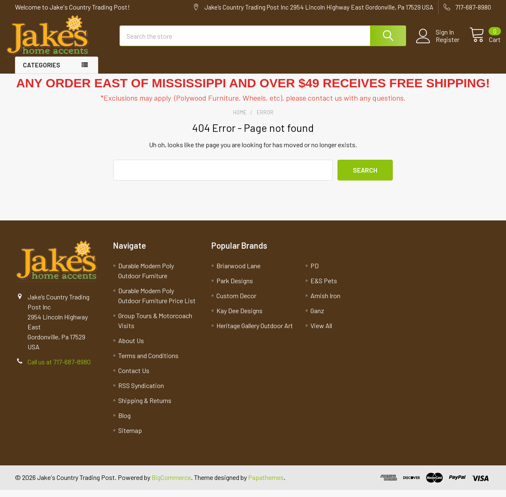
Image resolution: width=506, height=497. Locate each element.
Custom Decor (236, 303)
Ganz (317, 317)
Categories (41, 72)
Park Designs (234, 288)
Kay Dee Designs (239, 317)
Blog (124, 422)
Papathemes (266, 484)
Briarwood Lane (238, 273)
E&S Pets (323, 288)
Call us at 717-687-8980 (59, 369)
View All (321, 332)
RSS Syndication (141, 392)
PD (314, 273)
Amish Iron (325, 303)
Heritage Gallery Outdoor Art (254, 332)
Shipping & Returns (144, 407)
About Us (131, 347)
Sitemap (130, 437)
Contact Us (133, 377)
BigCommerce (171, 484)
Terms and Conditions (148, 362)
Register (438, 44)
